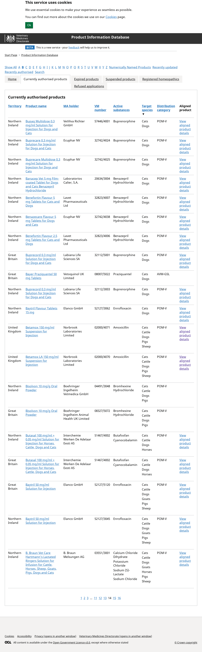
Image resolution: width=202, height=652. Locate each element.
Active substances (121, 108)
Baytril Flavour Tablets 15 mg (41, 310)
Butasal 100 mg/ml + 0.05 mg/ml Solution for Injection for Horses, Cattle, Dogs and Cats (42, 441)
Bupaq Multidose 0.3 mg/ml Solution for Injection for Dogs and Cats (42, 127)
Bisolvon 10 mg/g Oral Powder (41, 388)
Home (12, 79)
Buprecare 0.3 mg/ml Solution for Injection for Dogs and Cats (41, 144)
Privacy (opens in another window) (55, 636)
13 (105, 598)
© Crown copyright (186, 642)
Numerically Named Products (130, 67)
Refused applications (89, 86)
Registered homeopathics (160, 79)
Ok (29, 25)
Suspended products (120, 79)
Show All (11, 67)
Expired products (86, 79)
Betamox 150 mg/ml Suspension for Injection (40, 331)
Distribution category (166, 108)
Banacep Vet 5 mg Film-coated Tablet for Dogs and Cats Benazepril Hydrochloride (42, 184)
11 (95, 598)
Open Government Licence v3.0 (71, 642)
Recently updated (165, 67)
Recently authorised (19, 72)
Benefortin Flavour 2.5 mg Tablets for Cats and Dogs (43, 240)
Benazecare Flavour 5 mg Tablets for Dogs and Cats (41, 221)
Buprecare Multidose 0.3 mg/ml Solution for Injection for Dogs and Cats (43, 165)
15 (114, 598)
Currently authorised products (45, 79)
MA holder (71, 106)
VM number (100, 108)
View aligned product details (185, 127)
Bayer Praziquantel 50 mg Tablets (41, 276)
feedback (74, 47)
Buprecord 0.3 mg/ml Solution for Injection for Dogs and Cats (41, 259)
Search (40, 72)
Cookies (111, 17)
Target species (147, 108)
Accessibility (24, 636)
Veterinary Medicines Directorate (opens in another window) (115, 636)
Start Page (11, 55)
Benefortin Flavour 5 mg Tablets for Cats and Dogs (43, 202)
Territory (14, 106)
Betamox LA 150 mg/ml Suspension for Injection (42, 361)
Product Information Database (100, 37)
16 (119, 598)
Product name (36, 106)
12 (100, 598)
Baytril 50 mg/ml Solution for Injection (41, 487)
